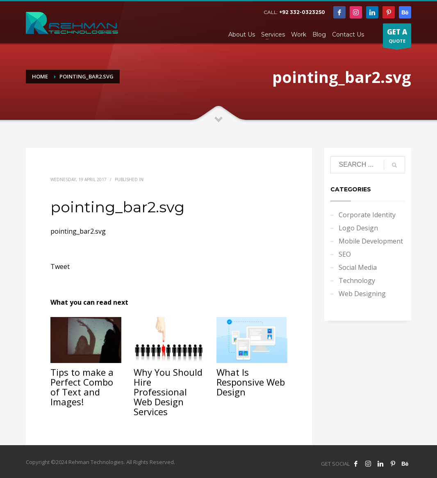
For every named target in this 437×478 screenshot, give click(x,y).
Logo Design (358, 227)
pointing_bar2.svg (78, 231)
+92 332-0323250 (302, 12)
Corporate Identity (367, 214)
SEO (345, 254)
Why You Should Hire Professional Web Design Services (168, 392)
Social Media (358, 267)
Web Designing (362, 293)
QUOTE (397, 37)
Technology (357, 280)
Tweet (60, 266)
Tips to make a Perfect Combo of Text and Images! (82, 387)
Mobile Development (371, 241)
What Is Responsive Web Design (250, 382)
